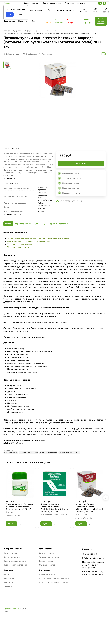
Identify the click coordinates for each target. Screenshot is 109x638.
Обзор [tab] (8, 224)
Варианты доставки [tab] (58, 224)
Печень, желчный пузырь (69, 453)
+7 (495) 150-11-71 (64, 10)
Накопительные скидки (14, 561)
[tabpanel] (54, 342)
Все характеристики (12, 214)
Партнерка (69, 3)
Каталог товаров (11, 553)
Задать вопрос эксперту (101, 21)
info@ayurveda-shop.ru (93, 558)
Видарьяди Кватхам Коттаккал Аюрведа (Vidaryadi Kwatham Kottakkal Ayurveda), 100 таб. (89, 508)
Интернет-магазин (12, 549)
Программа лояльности (52, 3)
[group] (57, 104)
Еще (33, 21)
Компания (8, 570)
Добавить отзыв (12, 54)
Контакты (81, 3)
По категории (9, 21)
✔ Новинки (59, 21)
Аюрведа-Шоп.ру (11, 609)
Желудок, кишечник (48, 453)
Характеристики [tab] (23, 224)
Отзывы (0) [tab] (40, 224)
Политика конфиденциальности (53, 578)
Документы (44, 570)
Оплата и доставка (32, 3)
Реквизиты (8, 578)
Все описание (9, 179)
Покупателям (45, 549)
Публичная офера (46, 574)
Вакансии (8, 582)
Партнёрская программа (15, 565)
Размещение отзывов (48, 557)
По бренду (23, 21)
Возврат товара (45, 561)
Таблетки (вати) (10, 453)
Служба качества (46, 565)
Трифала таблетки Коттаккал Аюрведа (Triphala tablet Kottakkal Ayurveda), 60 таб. (19, 506)
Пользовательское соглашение (53, 582)
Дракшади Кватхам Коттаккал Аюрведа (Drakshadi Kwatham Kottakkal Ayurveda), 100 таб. (54, 508)
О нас (6, 574)
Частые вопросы (46, 553)
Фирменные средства (29, 453)
